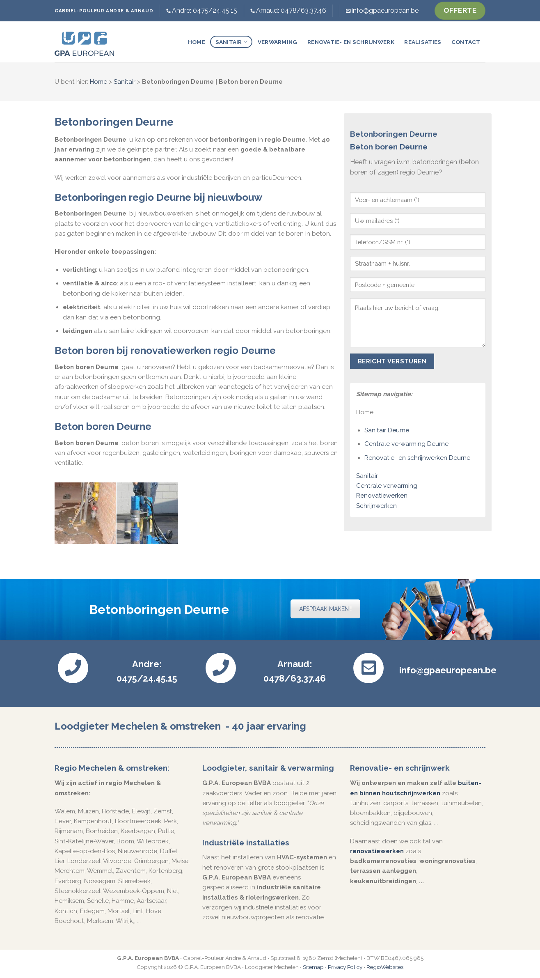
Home (196, 42)
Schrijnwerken (376, 506)
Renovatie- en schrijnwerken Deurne (417, 457)
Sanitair (231, 42)
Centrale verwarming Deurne (406, 444)
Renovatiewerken (381, 495)
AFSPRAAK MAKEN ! (325, 609)
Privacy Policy (345, 967)
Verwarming (277, 42)
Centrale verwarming (386, 485)
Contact (466, 42)
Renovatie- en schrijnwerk (350, 42)
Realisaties (422, 42)
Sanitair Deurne (386, 430)
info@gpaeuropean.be (385, 10)
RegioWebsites (384, 967)
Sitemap (313, 967)
